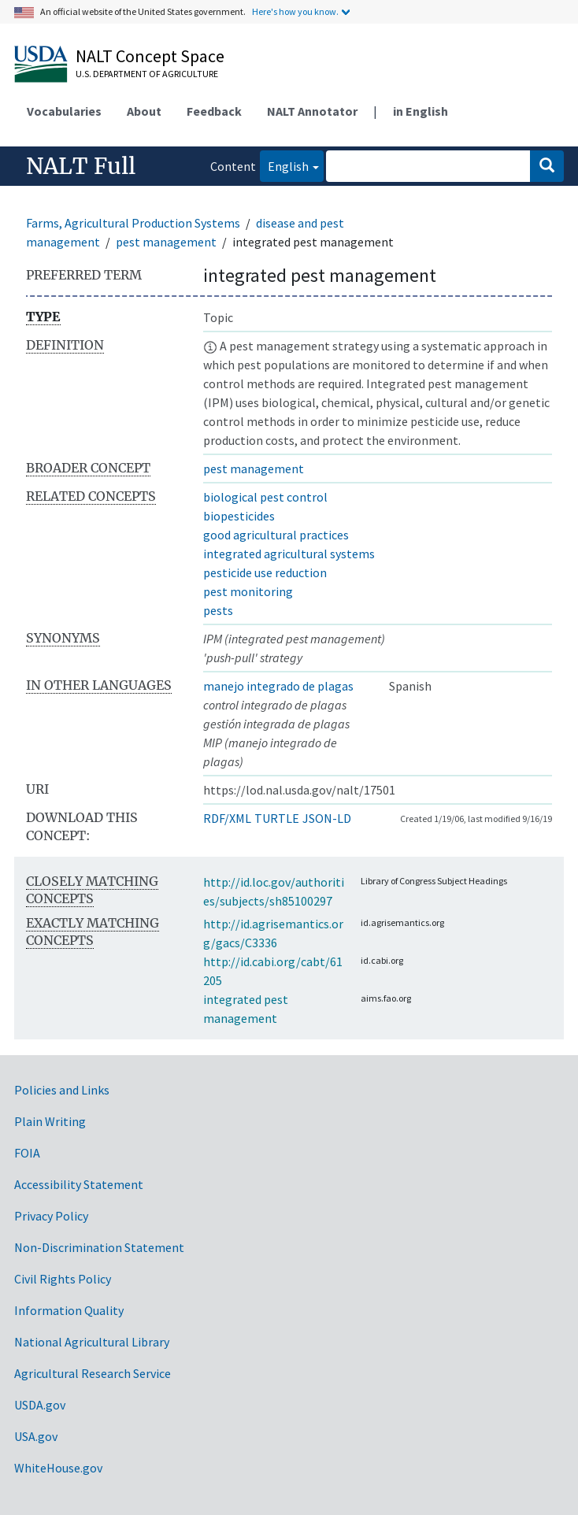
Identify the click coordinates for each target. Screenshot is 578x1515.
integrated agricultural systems (289, 553)
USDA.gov (39, 1405)
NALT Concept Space (150, 56)
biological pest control (265, 497)
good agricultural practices (276, 535)
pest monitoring (248, 591)
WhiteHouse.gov (58, 1468)
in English (420, 111)
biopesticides (239, 516)
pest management (166, 242)
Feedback (214, 111)
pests (218, 610)
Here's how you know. (295, 11)
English (284, 165)
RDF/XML (227, 818)
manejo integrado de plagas (278, 686)
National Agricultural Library (91, 1342)
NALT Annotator (312, 111)
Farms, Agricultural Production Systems (133, 223)
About (144, 111)
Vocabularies (64, 111)
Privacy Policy (51, 1216)
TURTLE (276, 818)
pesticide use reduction (265, 572)
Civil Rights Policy (62, 1279)
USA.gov (35, 1436)
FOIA (27, 1153)
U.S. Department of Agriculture (147, 74)
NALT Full (80, 166)
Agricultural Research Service (92, 1373)
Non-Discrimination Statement (99, 1247)
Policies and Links (61, 1090)
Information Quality (69, 1310)
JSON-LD (326, 818)
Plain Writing (50, 1121)
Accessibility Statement (78, 1184)
